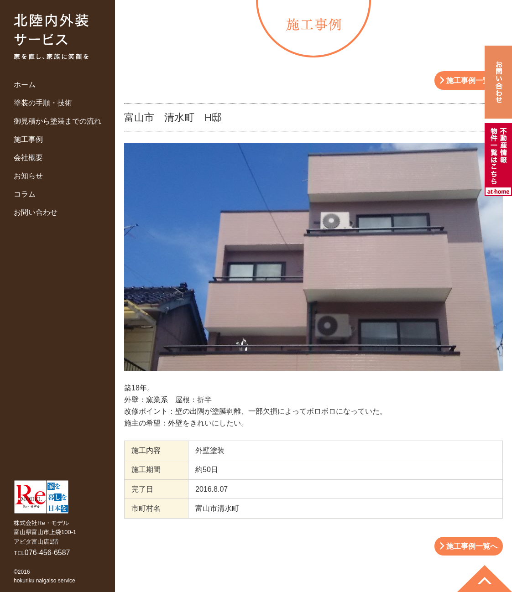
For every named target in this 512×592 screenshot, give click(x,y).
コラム (25, 194)
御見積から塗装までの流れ (57, 121)
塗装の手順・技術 (43, 103)
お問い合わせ (35, 212)
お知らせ (28, 176)
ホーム (25, 84)
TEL (42, 553)
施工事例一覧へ (471, 80)
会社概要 (28, 157)
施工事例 (28, 139)
